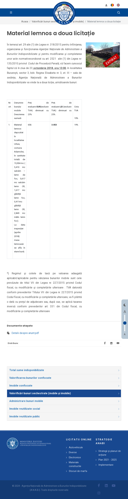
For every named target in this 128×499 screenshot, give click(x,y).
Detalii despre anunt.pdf (25, 333)
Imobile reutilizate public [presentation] (64, 416)
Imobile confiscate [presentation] (64, 385)
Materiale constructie (75, 464)
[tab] (64, 370)
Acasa (24, 21)
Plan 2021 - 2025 (107, 459)
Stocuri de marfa (78, 471)
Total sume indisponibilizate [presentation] (64, 370)
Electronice (75, 457)
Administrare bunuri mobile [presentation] (64, 401)
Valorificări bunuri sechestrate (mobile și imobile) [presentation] (64, 393)
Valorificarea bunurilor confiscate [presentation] (64, 377)
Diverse (73, 452)
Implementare (105, 464)
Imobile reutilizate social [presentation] (64, 408)
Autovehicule (76, 447)
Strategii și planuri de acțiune (109, 453)
